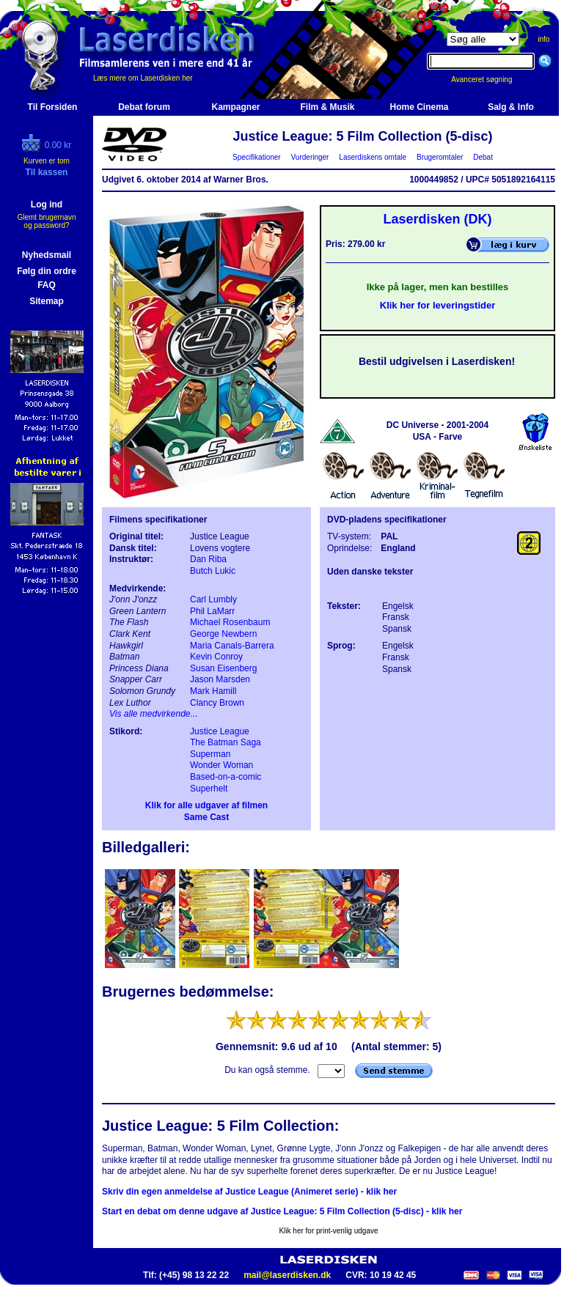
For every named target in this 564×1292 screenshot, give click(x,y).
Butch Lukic (212, 571)
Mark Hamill (213, 691)
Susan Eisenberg (223, 668)
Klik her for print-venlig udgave (328, 1231)
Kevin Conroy (216, 656)
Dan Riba (208, 559)
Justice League (219, 731)
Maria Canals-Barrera (232, 646)
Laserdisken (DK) (437, 219)
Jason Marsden (220, 679)
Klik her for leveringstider (438, 305)
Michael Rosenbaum (230, 622)
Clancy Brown (217, 703)
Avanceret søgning (489, 79)
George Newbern (223, 634)
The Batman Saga (225, 742)
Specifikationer (257, 157)
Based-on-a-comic (225, 777)
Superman (210, 754)
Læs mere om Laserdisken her (143, 78)
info (543, 39)
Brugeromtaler (439, 157)
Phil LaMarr (212, 611)
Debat (483, 157)
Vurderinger (310, 157)
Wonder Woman (221, 765)
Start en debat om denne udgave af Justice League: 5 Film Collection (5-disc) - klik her (282, 1211)
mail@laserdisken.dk (287, 1275)
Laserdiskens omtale (373, 157)
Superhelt (208, 788)
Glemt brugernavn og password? (46, 221)
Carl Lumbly (213, 599)
